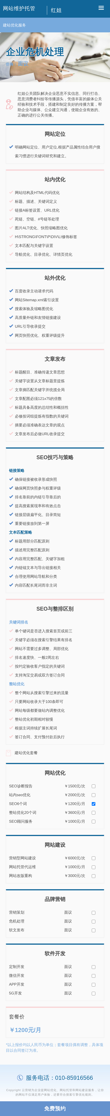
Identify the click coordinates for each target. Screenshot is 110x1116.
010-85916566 (74, 1077)
